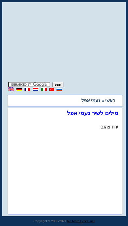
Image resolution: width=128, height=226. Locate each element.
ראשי (110, 100)
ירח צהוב (109, 126)
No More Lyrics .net (81, 221)
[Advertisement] (64, 43)
